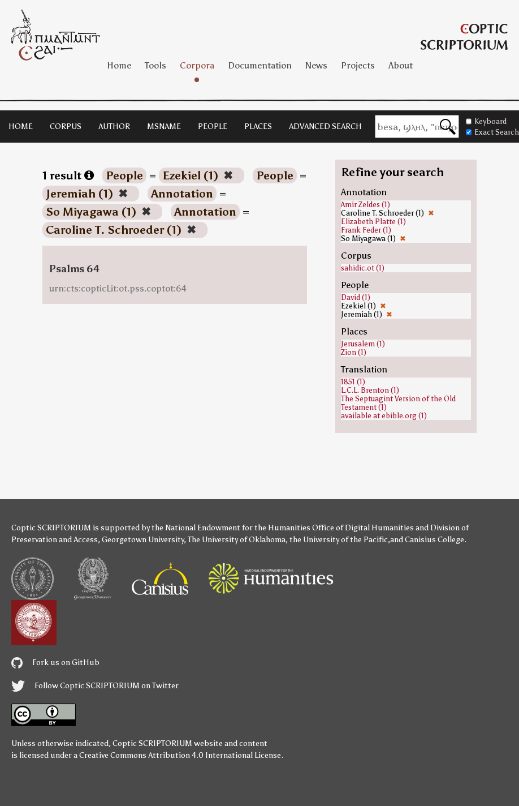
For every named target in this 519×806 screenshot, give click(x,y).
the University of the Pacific (338, 540)
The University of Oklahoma (237, 540)
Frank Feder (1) (366, 230)
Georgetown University (143, 540)
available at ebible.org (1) (384, 415)
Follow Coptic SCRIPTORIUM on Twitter (95, 686)
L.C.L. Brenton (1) (370, 390)
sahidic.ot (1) (362, 268)
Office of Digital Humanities (363, 528)
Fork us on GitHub (55, 662)
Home (119, 65)
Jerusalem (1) (363, 344)
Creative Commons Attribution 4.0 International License (180, 755)
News (316, 65)
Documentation (260, 65)
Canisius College (434, 540)
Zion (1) (353, 352)
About (400, 65)
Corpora (197, 65)
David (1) (355, 297)
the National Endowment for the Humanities (231, 528)
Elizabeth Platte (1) (373, 221)
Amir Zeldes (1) (365, 204)
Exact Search (492, 132)
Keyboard (486, 121)
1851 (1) (353, 382)
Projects (358, 65)
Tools (155, 65)
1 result (68, 175)
